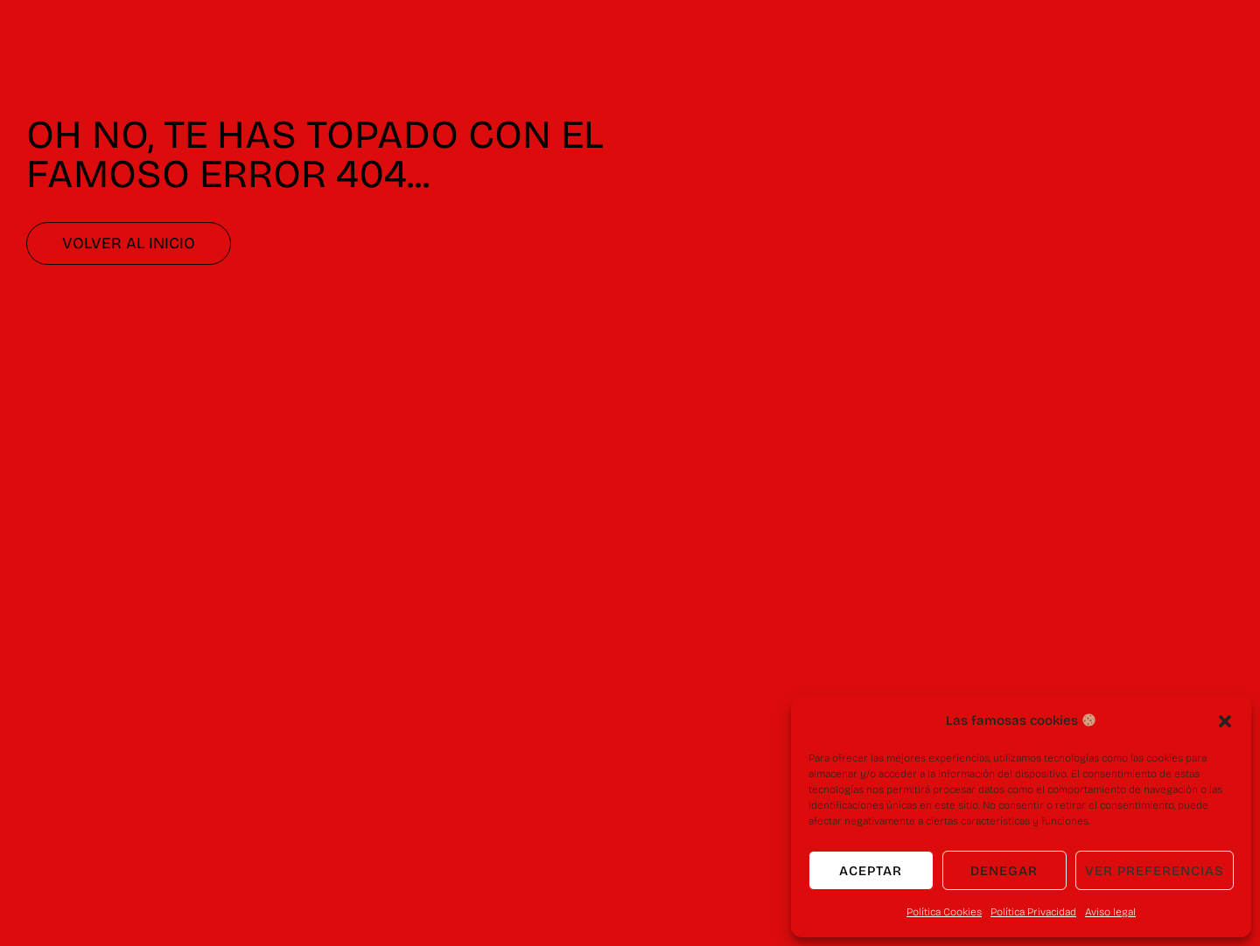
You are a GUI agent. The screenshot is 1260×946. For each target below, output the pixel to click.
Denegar (1004, 871)
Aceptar (870, 871)
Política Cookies (944, 912)
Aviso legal (1110, 912)
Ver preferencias (1154, 871)
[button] (1225, 721)
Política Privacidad (1033, 912)
